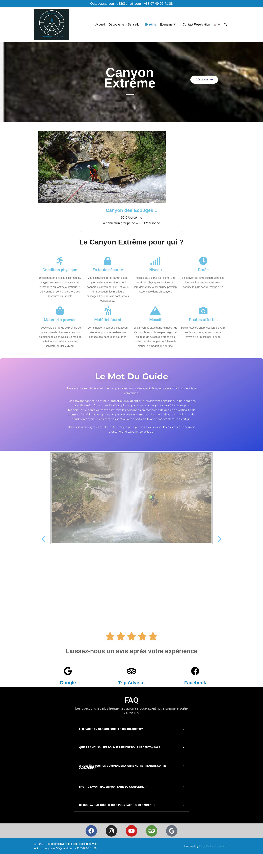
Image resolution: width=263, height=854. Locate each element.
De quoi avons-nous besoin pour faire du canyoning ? (117, 805)
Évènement (169, 24)
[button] (225, 24)
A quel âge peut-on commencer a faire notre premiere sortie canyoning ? (122, 767)
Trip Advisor (131, 682)
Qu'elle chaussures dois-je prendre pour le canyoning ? (119, 747)
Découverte (116, 24)
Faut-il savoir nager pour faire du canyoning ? (113, 786)
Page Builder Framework (214, 846)
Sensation (134, 24)
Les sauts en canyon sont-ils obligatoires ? (111, 729)
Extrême (150, 24)
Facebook (195, 682)
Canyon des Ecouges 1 (131, 210)
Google (68, 682)
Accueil (100, 24)
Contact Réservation (196, 24)
